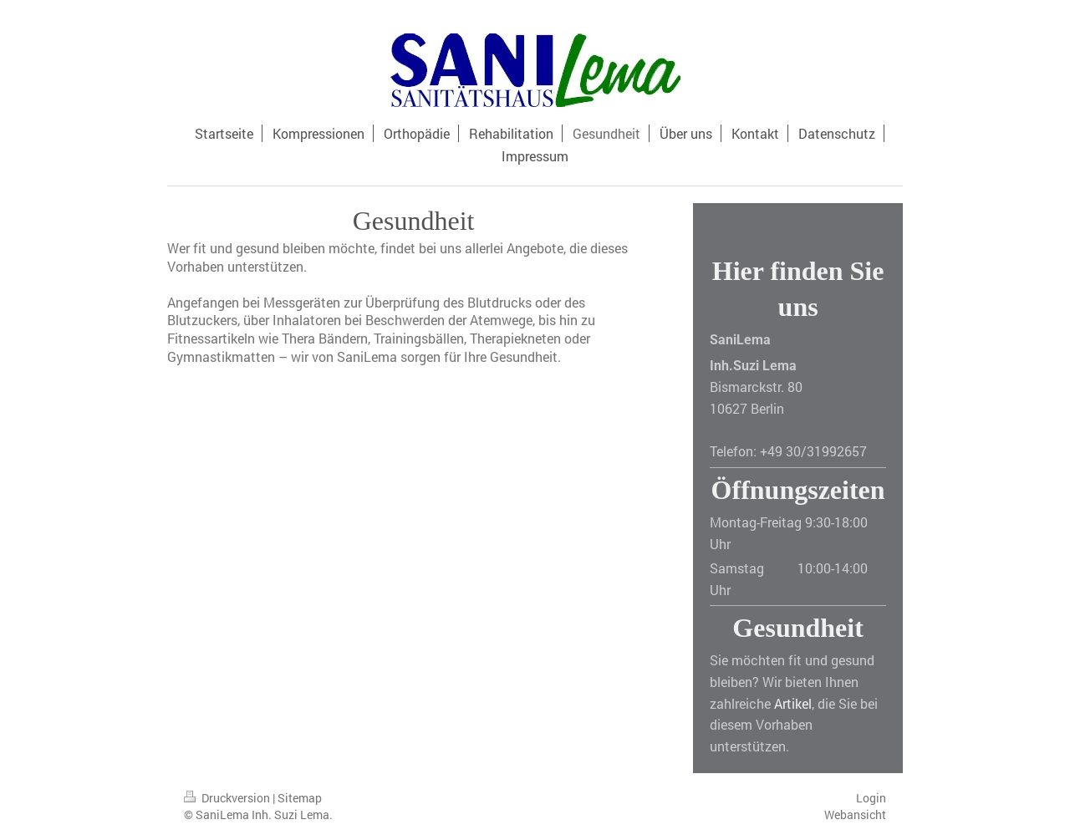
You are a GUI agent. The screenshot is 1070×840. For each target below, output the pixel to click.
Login (871, 798)
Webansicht (855, 814)
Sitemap (300, 798)
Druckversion (228, 798)
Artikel (793, 703)
